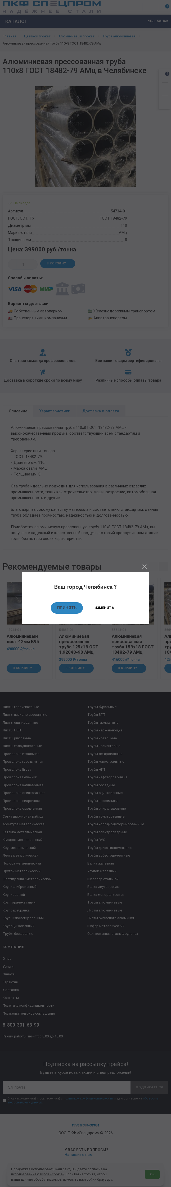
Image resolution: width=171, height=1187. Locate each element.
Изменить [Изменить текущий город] (104, 608)
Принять (67, 607)
